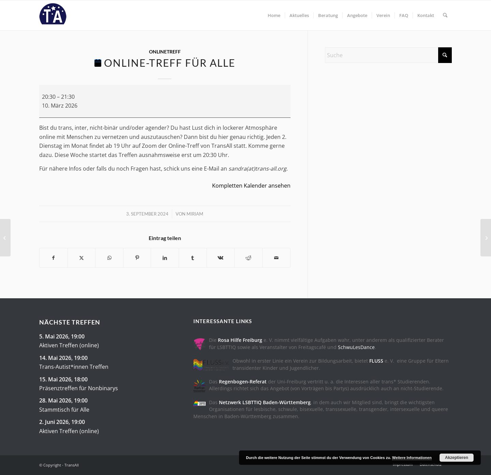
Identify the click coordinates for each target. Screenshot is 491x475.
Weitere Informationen (412, 458)
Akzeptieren (456, 457)
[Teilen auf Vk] (221, 257)
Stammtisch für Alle (64, 409)
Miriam (195, 214)
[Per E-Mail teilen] (276, 257)
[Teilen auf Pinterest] (137, 257)
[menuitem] (274, 15)
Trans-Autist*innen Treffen (73, 366)
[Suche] (445, 15)
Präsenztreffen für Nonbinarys (78, 388)
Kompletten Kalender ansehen (251, 185)
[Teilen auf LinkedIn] (165, 257)
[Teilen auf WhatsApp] (109, 257)
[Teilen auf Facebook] (54, 257)
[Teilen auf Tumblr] (193, 257)
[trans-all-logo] (52, 15)
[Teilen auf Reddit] (248, 257)
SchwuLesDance (356, 347)
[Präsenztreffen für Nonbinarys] (485, 237)
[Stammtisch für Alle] (5, 237)
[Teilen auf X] (81, 257)
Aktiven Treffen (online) (69, 345)
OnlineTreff (165, 51)
